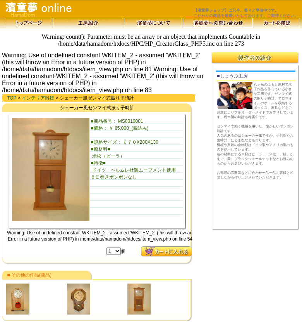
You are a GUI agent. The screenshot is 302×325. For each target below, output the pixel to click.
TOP (11, 98)
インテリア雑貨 (38, 98)
